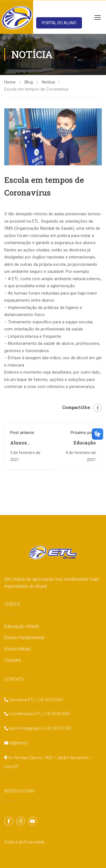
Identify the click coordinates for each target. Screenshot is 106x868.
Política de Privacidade (24, 842)
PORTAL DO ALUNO (59, 23)
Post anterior (22, 432)
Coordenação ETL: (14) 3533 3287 (39, 713)
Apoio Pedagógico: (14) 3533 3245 (39, 728)
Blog (29, 82)
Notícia (48, 82)
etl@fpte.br (18, 743)
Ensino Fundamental (24, 637)
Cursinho (12, 660)
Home (10, 82)
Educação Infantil (21, 626)
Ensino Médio (17, 649)
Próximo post (83, 432)
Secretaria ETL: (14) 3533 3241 (36, 700)
